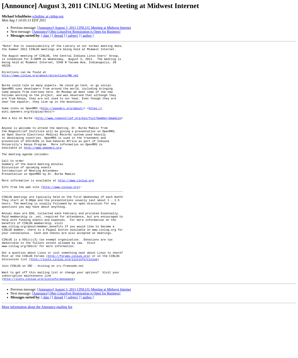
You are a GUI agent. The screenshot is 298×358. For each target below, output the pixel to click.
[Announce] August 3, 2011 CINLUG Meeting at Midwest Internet (84, 28)
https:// (95, 121)
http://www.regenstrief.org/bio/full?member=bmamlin (78, 133)
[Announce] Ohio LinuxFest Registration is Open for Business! (76, 31)
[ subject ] (73, 35)
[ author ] (87, 35)
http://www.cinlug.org (76, 208)
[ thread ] (58, 35)
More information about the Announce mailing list (37, 354)
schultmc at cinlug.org (47, 16)
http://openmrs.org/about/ (62, 121)
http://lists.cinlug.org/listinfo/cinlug (64, 302)
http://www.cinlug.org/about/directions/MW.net (40, 82)
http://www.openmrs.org (42, 168)
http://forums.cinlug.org (68, 298)
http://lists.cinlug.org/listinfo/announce (38, 326)
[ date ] (46, 35)
